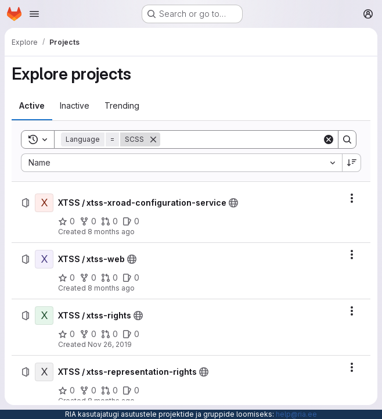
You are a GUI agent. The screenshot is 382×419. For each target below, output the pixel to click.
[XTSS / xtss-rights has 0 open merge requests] (109, 334)
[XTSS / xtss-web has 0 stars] (66, 277)
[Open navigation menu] (34, 14)
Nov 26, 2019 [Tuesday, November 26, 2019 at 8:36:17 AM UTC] (110, 344)
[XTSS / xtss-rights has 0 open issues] (130, 334)
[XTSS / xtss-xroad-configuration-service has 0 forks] (88, 221)
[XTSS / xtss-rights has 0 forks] (88, 334)
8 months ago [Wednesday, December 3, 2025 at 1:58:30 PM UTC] (111, 231)
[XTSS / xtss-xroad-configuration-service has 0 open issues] (130, 221)
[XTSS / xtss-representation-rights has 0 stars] (66, 390)
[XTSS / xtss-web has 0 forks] (88, 277)
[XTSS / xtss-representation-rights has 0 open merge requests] (109, 390)
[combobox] (181, 162)
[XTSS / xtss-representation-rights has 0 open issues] (130, 390)
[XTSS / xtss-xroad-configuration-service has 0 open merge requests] (109, 221)
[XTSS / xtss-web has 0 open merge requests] (109, 277)
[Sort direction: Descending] (352, 162)
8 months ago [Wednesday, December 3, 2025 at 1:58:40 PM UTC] (111, 288)
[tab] (32, 105)
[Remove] (153, 139)
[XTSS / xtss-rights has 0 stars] (66, 334)
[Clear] (329, 139)
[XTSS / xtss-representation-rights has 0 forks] (88, 390)
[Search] (241, 139)
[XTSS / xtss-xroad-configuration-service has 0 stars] (66, 221)
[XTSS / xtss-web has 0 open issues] (130, 277)
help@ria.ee (296, 414)
